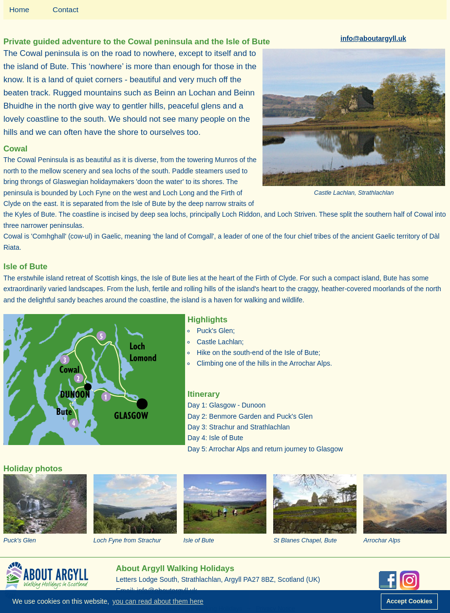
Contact (65, 9)
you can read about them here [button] (158, 601)
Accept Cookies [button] (409, 601)
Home (19, 9)
